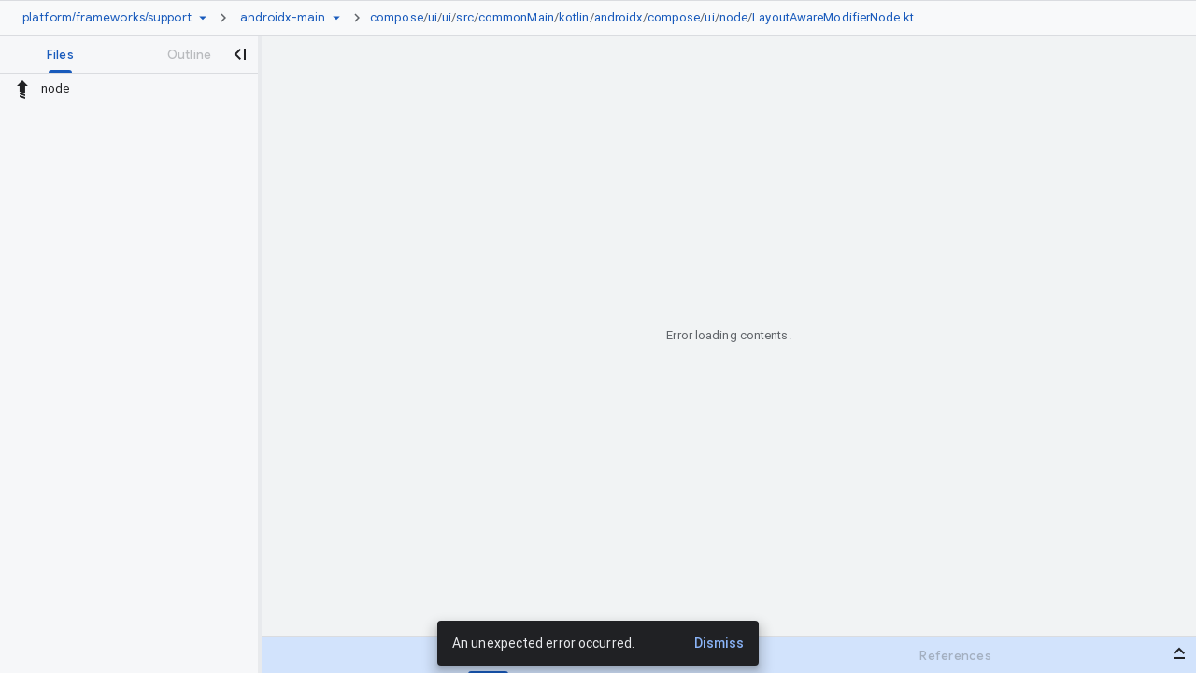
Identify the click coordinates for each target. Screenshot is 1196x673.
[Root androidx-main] (282, 18)
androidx (618, 17)
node (733, 17)
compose (396, 17)
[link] (646, 17)
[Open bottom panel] (1179, 653)
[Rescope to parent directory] (22, 88)
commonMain (516, 17)
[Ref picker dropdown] (336, 18)
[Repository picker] (202, 18)
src (464, 17)
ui (432, 17)
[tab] (60, 54)
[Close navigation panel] (239, 54)
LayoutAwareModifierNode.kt (833, 17)
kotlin (574, 17)
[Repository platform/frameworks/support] (107, 18)
